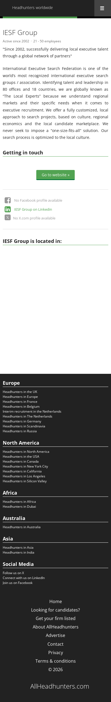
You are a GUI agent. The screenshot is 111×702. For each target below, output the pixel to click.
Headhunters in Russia (20, 431)
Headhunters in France (20, 401)
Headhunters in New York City (25, 466)
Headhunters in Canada (21, 461)
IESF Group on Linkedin (33, 209)
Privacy (55, 653)
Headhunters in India (18, 552)
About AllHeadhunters (56, 627)
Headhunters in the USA (21, 456)
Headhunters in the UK (20, 391)
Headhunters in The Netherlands (27, 416)
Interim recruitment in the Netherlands (32, 411)
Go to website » (56, 174)
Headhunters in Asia (18, 547)
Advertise (55, 635)
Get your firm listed (56, 618)
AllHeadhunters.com (59, 686)
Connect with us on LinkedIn (24, 577)
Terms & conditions (55, 661)
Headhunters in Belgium (21, 406)
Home (55, 601)
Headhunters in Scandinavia (24, 426)
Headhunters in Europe (20, 396)
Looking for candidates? (55, 610)
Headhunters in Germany (22, 421)
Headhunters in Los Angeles (24, 476)
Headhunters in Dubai (19, 506)
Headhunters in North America (26, 451)
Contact (55, 644)
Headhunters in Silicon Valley (25, 481)
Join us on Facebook (17, 582)
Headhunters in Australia (22, 527)
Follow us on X (13, 573)
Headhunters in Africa (19, 501)
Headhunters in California (22, 471)
